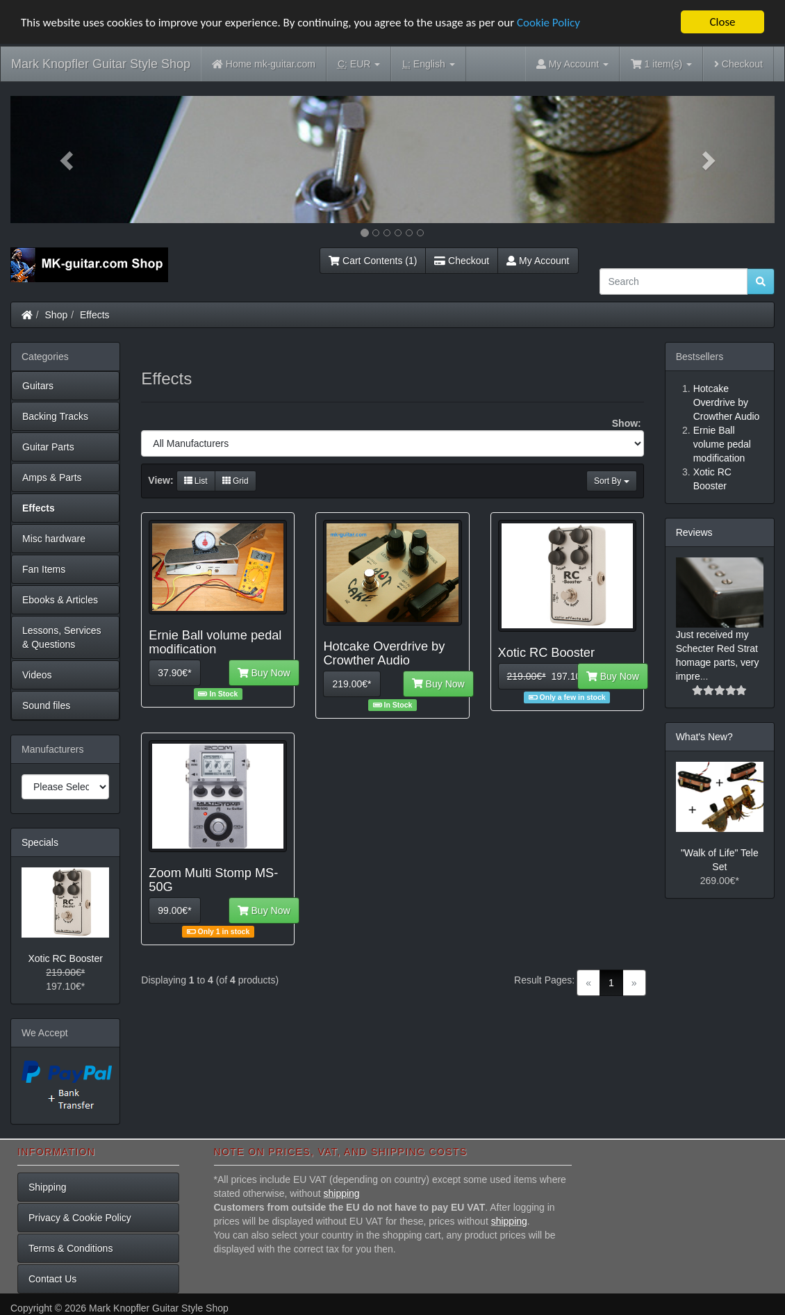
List (196, 481)
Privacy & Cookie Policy (79, 1217)
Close (722, 22)
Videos (37, 674)
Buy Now (264, 672)
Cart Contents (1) (373, 260)
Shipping (47, 1187)
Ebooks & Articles (60, 599)
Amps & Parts (52, 477)
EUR (359, 64)
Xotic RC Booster (65, 958)
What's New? (704, 736)
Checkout (738, 64)
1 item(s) (661, 64)
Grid (235, 481)
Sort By (611, 481)
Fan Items (43, 569)
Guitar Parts (48, 446)
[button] (67, 159)
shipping (341, 1193)
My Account (537, 260)
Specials (40, 842)
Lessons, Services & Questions (61, 637)
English (428, 64)
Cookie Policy (548, 22)
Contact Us (52, 1278)
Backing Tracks (55, 416)
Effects (95, 314)
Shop (56, 314)
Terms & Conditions (70, 1248)
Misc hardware (53, 538)
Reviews (694, 532)
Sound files (46, 705)
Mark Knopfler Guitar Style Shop (100, 64)
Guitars (37, 385)
